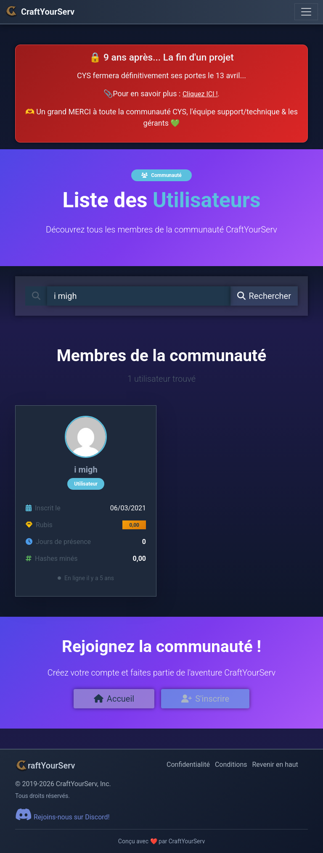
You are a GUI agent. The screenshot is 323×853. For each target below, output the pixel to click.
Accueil (114, 699)
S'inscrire (205, 699)
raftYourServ (45, 766)
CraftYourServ (39, 11)
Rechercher (264, 296)
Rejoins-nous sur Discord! (62, 817)
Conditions (231, 764)
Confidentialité (188, 764)
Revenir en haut (275, 764)
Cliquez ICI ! (200, 94)
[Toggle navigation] (306, 11)
